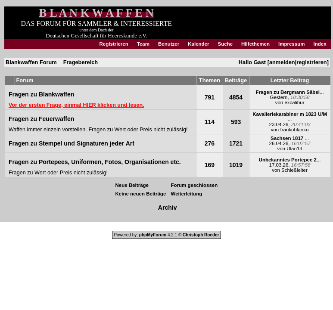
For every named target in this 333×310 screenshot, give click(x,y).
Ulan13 (294, 148)
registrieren (311, 62)
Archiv (167, 207)
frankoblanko (294, 129)
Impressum (291, 43)
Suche (225, 43)
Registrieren (114, 43)
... (290, 92)
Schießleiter (294, 170)
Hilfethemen (255, 43)
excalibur (294, 102)
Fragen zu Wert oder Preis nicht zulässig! (137, 130)
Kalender (198, 43)
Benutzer (168, 43)
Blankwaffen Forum (31, 62)
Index (319, 43)
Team (143, 43)
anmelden (282, 62)
